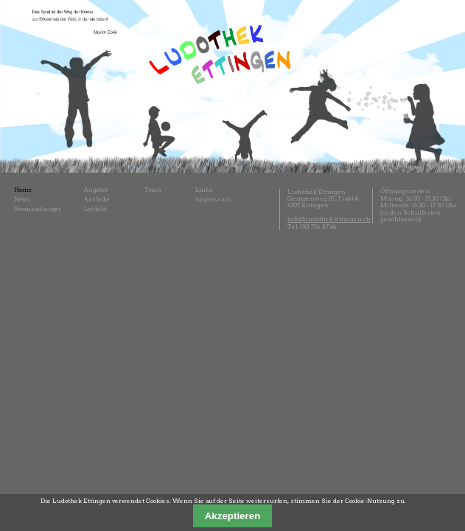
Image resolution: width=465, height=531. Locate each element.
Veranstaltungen (38, 209)
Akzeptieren (233, 515)
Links (204, 190)
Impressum (213, 199)
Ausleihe (97, 199)
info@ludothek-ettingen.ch (329, 219)
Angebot (96, 190)
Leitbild (95, 209)
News (22, 199)
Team (152, 190)
